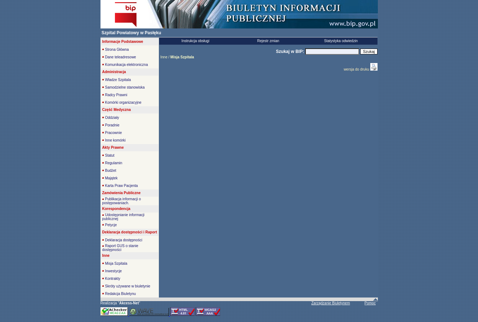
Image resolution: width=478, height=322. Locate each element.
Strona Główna (117, 50)
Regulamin (113, 163)
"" (129, 303)
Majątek (111, 178)
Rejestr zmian (268, 41)
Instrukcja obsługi (195, 41)
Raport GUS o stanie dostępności (120, 248)
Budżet (110, 171)
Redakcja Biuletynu (120, 294)
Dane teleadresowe (120, 57)
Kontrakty (112, 279)
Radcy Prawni (116, 95)
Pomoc (370, 303)
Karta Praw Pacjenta (121, 186)
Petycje (111, 225)
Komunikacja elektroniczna (126, 65)
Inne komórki (115, 140)
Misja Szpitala (116, 263)
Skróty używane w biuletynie (128, 286)
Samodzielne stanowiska (125, 87)
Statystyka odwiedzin (341, 41)
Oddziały (112, 118)
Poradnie (112, 125)
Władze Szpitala (118, 80)
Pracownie (113, 133)
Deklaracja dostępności (123, 240)
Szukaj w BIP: (290, 51)
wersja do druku (357, 69)
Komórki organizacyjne (123, 102)
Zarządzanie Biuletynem (330, 303)
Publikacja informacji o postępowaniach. (121, 201)
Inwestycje (113, 271)
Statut (110, 155)
